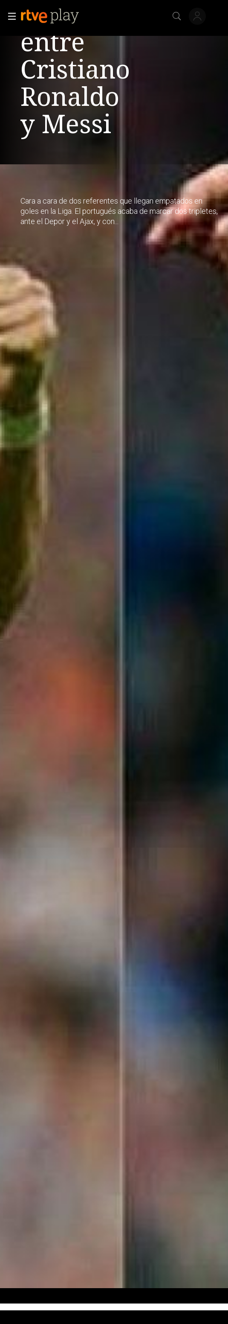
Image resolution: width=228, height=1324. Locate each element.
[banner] (56, 16)
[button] (9, 16)
